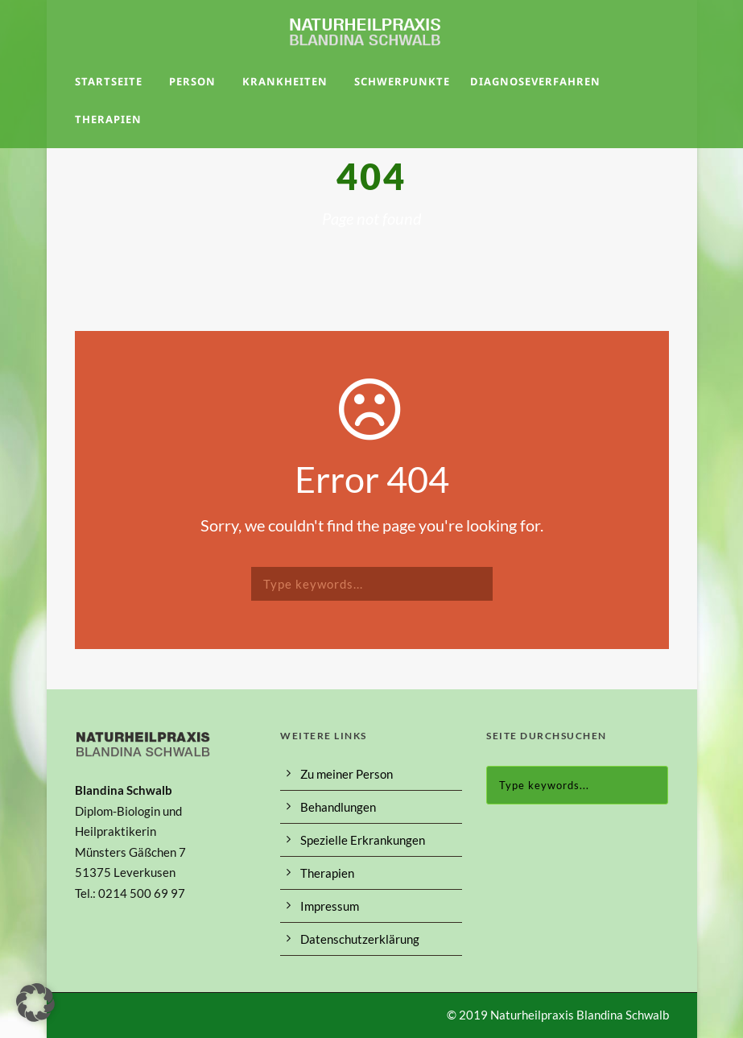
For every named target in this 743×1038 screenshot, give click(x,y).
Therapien (108, 119)
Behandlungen (338, 807)
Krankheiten (285, 81)
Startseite (108, 81)
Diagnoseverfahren (535, 81)
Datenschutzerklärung (359, 939)
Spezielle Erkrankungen (362, 840)
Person (192, 81)
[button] (35, 1002)
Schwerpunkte (402, 81)
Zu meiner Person (346, 774)
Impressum (329, 906)
